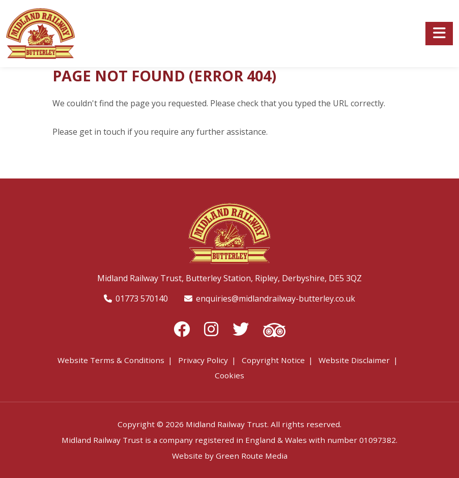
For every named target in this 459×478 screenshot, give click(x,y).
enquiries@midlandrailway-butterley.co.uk (275, 298)
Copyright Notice (273, 360)
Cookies (229, 375)
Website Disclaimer (354, 360)
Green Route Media (252, 456)
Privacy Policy (203, 360)
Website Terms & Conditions (111, 360)
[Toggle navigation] (439, 33)
